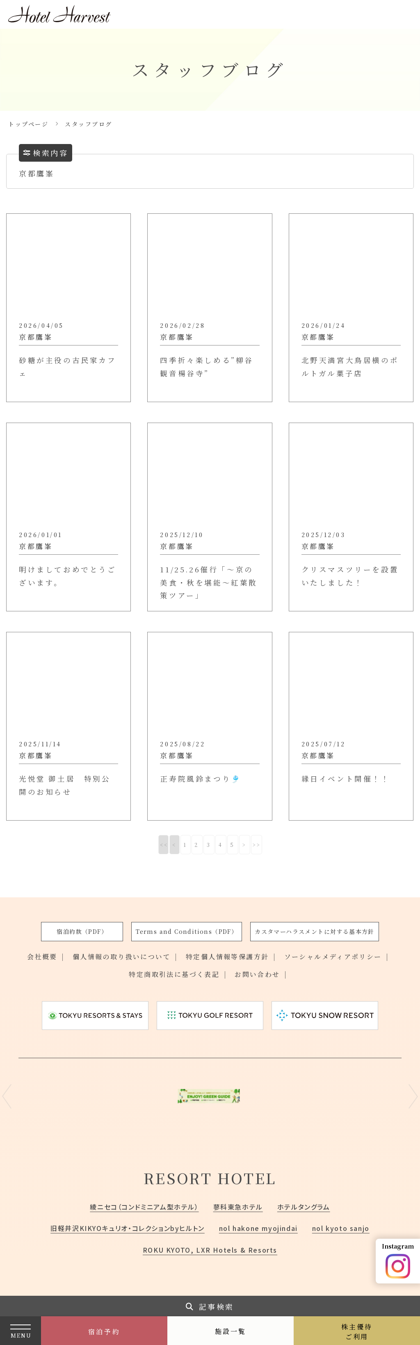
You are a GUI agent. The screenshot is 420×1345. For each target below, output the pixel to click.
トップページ (28, 124)
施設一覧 (231, 1331)
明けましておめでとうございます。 (67, 576)
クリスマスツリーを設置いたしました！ (350, 576)
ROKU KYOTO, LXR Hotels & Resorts (210, 1250)
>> (257, 844)
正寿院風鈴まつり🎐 (200, 778)
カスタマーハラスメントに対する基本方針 (314, 931)
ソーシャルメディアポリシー (333, 956)
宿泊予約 (104, 1331)
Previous (6, 1096)
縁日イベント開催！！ (345, 778)
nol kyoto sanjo (341, 1228)
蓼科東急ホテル (238, 1207)
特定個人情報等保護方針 (227, 956)
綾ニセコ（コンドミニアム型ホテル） (144, 1207)
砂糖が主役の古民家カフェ (67, 366)
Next (413, 1096)
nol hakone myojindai (258, 1228)
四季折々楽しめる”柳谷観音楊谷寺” (206, 366)
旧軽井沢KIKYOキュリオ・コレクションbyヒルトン (127, 1228)
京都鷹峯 (35, 337)
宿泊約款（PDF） (82, 931)
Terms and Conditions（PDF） (186, 931)
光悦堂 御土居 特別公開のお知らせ (65, 785)
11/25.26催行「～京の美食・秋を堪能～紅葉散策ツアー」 (209, 582)
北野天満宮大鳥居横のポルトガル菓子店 (350, 366)
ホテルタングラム (303, 1207)
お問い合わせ (257, 974)
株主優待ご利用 (357, 1331)
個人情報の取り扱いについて (122, 956)
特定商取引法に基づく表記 (174, 974)
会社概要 (42, 956)
